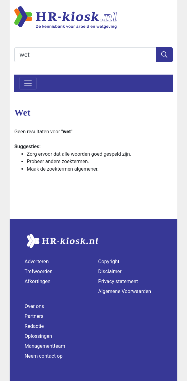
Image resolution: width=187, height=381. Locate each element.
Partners (34, 316)
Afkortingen (37, 281)
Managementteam (45, 346)
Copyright (108, 261)
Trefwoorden (38, 271)
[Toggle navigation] (28, 83)
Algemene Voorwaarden (124, 291)
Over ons (34, 306)
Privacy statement (118, 281)
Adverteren (37, 261)
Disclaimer (109, 271)
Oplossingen (38, 336)
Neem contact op (43, 356)
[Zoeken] (164, 54)
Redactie (34, 326)
